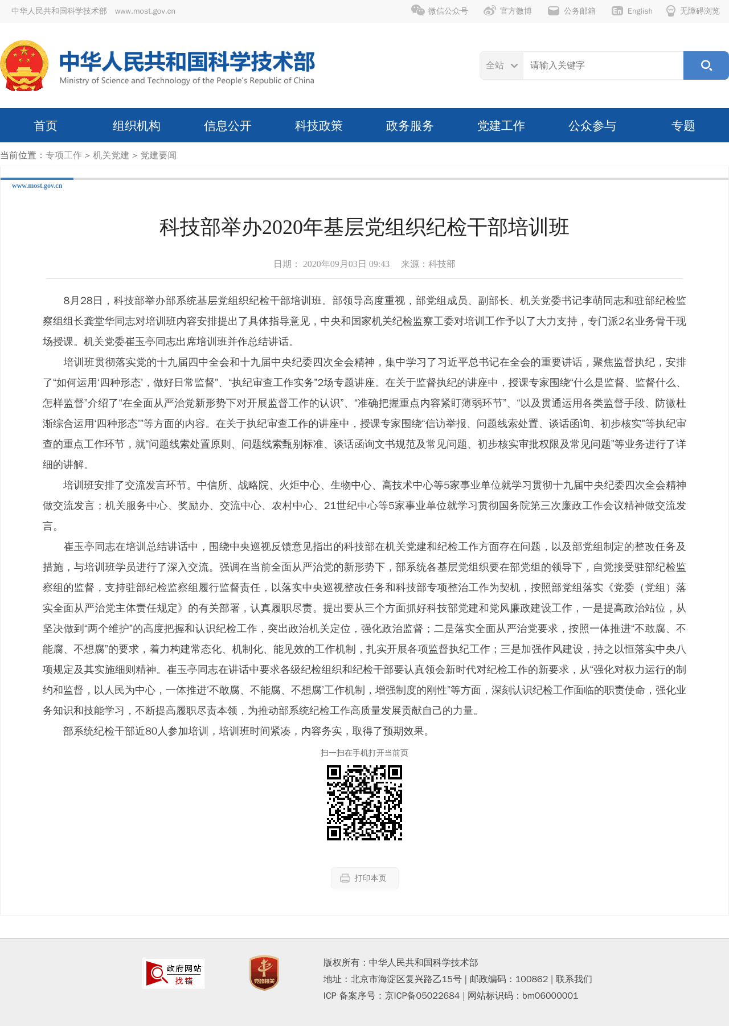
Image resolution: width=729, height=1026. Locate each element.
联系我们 (574, 979)
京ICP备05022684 (422, 996)
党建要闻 (158, 155)
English (632, 11)
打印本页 (363, 878)
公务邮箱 (571, 11)
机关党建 (111, 155)
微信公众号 (439, 11)
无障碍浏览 (693, 11)
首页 (45, 125)
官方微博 (507, 11)
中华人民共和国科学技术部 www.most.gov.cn (93, 11)
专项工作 (64, 155)
